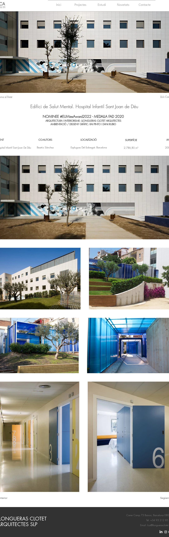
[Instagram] (165, 532)
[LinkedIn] (161, 532)
